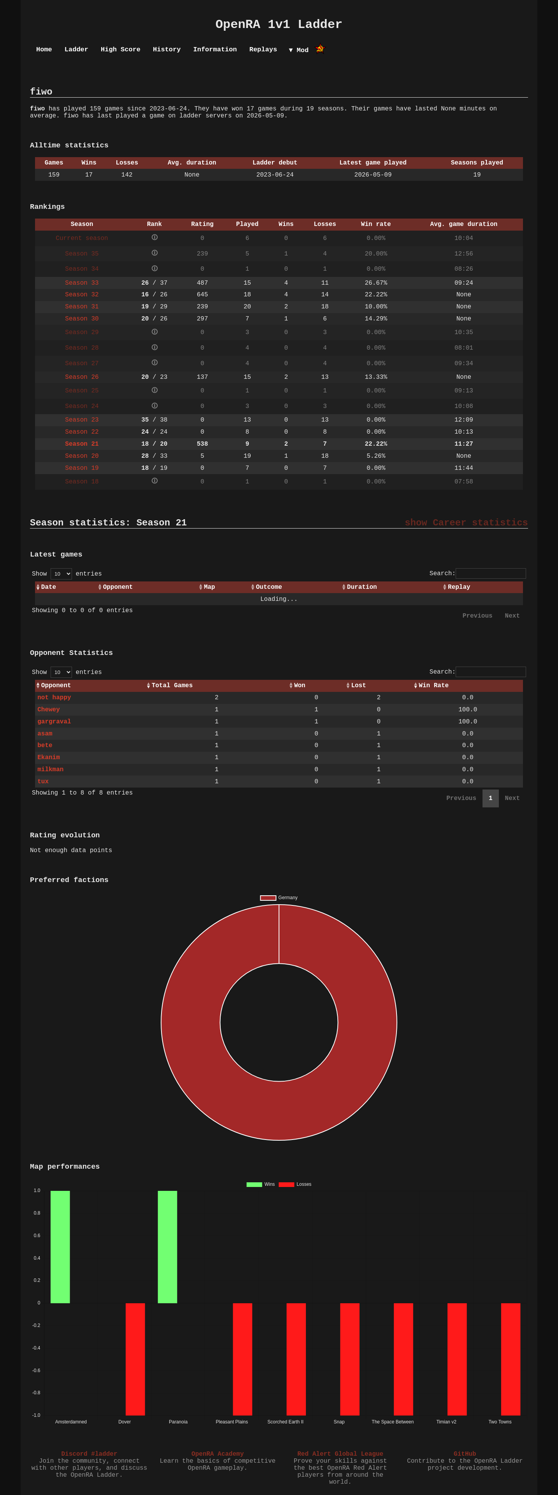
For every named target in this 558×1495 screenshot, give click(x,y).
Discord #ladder (89, 1454)
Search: (478, 573)
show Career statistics (466, 523)
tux (43, 781)
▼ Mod (299, 50)
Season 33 (81, 283)
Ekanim (48, 757)
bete (44, 745)
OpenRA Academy (217, 1454)
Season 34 (81, 269)
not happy (54, 697)
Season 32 (81, 294)
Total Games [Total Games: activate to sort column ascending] (172, 685)
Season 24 (81, 406)
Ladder (76, 49)
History (167, 49)
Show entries (67, 574)
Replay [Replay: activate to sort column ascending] (459, 587)
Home (44, 49)
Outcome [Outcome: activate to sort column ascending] (269, 587)
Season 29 (81, 332)
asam (44, 733)
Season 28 (81, 348)
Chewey (48, 709)
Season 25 (81, 390)
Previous (478, 616)
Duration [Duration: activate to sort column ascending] (362, 587)
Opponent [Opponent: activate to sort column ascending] (118, 587)
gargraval (54, 721)
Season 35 (81, 253)
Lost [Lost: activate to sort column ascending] (358, 685)
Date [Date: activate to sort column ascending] (48, 587)
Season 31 (81, 306)
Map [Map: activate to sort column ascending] (209, 587)
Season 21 (81, 444)
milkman (50, 769)
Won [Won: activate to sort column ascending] (299, 685)
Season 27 (81, 363)
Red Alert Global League (340, 1454)
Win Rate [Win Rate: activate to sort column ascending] (434, 685)
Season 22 (81, 432)
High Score (120, 49)
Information (215, 49)
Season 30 (81, 318)
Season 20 (81, 456)
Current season (82, 238)
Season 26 (81, 377)
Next (512, 616)
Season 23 (81, 420)
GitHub (465, 1454)
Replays (263, 49)
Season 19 (81, 468)
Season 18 (81, 481)
